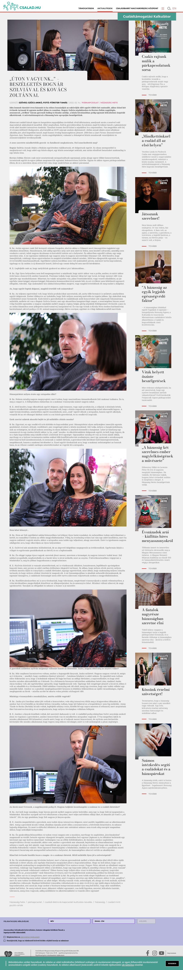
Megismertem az (23, 937)
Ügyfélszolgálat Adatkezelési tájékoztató (49, 955)
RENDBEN (172, 963)
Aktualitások (105, 8)
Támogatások (86, 8)
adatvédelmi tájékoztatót (30, 937)
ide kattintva (128, 964)
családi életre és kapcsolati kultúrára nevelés (68, 902)
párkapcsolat (35, 902)
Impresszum (171, 953)
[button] (163, 8)
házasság (100, 902)
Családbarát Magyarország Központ (137, 8)
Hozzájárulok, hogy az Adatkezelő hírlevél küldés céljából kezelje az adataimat (38, 940)
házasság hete (17, 902)
